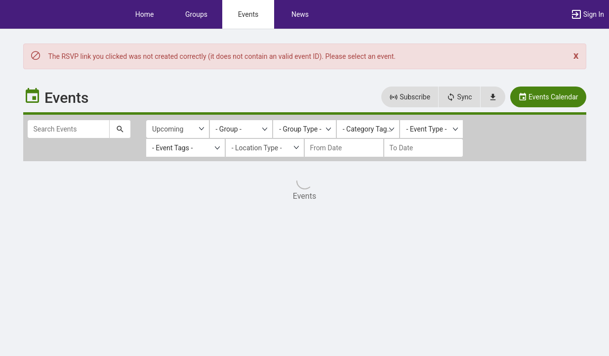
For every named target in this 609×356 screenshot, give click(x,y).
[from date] (344, 147)
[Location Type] (265, 147)
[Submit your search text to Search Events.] (120, 129)
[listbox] (241, 129)
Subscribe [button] (409, 97)
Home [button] (144, 14)
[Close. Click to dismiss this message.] (576, 55)
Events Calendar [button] (548, 97)
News (300, 14)
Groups (196, 14)
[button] (587, 14)
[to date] (423, 147)
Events (248, 14)
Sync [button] (459, 97)
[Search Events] (68, 129)
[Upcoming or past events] (177, 129)
